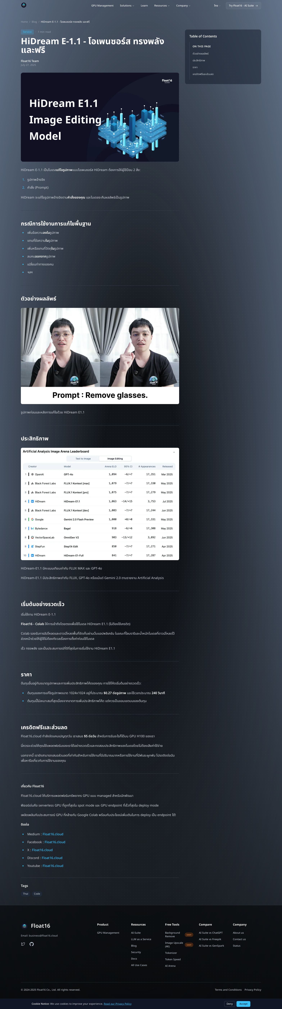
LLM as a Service (141, 939)
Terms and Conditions (228, 990)
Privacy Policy (253, 990)
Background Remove (179, 934)
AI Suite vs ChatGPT (211, 933)
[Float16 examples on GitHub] (31, 944)
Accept (243, 1004)
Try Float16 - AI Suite (243, 6)
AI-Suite (136, 933)
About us (238, 933)
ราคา (195, 67)
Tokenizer (171, 953)
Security (136, 952)
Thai (25, 894)
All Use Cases (139, 965)
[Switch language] (217, 5)
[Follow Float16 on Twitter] (23, 944)
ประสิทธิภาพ (199, 60)
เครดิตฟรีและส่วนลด (203, 74)
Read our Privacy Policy (117, 1004)
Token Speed (173, 959)
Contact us (239, 939)
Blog (34, 22)
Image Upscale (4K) (179, 944)
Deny (230, 1004)
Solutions (127, 6)
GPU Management (102, 6)
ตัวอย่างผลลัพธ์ (201, 54)
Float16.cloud (53, 834)
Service (27, 32)
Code (37, 894)
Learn (144, 6)
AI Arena (170, 966)
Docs (134, 959)
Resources (162, 6)
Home (24, 22)
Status (236, 946)
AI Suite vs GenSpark (211, 946)
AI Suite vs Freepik (210, 939)
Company (183, 6)
